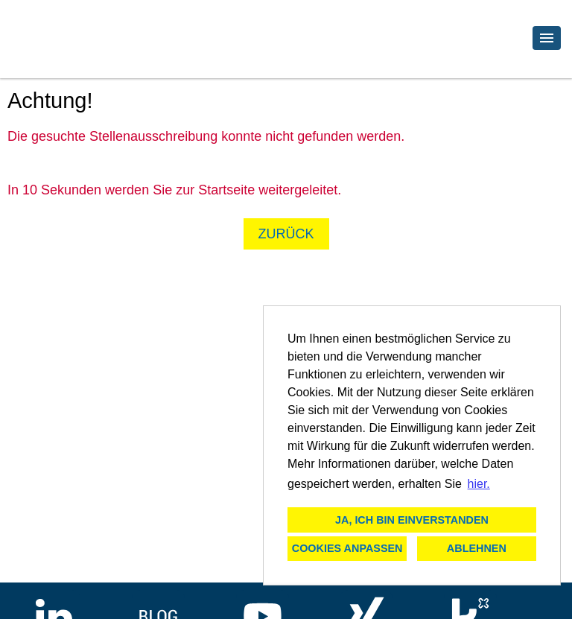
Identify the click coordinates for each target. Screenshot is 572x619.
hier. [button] (479, 483)
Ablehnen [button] (476, 548)
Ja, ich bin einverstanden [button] (412, 520)
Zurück (286, 233)
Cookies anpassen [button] (347, 548)
